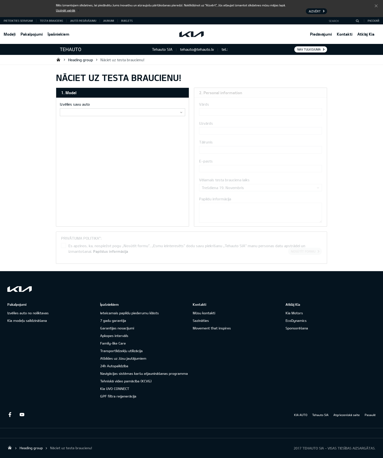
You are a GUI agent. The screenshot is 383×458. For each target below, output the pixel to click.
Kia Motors (294, 313)
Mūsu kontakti (204, 313)
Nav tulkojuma (309, 49)
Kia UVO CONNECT (114, 389)
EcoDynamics (296, 320)
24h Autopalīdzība (114, 366)
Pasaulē (370, 415)
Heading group (80, 60)
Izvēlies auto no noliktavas (28, 313)
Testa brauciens (51, 20)
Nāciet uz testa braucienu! (122, 60)
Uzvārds (206, 123)
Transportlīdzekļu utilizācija (121, 351)
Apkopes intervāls (114, 336)
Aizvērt (376, 6)
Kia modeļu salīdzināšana (27, 320)
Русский (373, 20)
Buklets (127, 20)
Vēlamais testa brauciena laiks (224, 180)
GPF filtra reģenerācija (118, 396)
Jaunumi (108, 20)
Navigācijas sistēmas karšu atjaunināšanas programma (144, 373)
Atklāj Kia (365, 34)
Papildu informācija (215, 199)
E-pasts (206, 161)
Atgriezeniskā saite (346, 415)
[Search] (357, 20)
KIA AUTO (300, 415)
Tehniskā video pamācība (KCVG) (126, 381)
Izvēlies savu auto (75, 104)
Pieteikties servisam (18, 20)
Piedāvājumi (321, 34)
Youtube (22, 414)
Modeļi (10, 34)
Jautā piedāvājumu (83, 20)
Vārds (204, 104)
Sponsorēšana (297, 328)
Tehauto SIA (58, 59)
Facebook (9, 414)
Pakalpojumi (32, 34)
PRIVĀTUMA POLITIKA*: (81, 238)
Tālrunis (206, 142)
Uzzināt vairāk (65, 10)
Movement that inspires (212, 328)
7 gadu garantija (113, 320)
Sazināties (201, 320)
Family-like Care (113, 343)
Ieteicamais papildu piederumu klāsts (129, 313)
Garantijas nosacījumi (117, 328)
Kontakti (344, 34)
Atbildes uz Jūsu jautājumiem (123, 358)
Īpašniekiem (58, 34)
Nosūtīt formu (303, 251)
